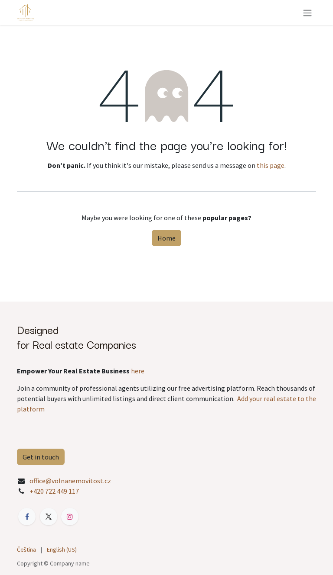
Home (166, 238)
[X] (48, 516)
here (137, 370)
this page (270, 165)
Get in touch (41, 457)
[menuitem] (26, 550)
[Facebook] (27, 516)
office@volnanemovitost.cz (70, 480)
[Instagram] (69, 516)
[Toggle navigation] (307, 12)
